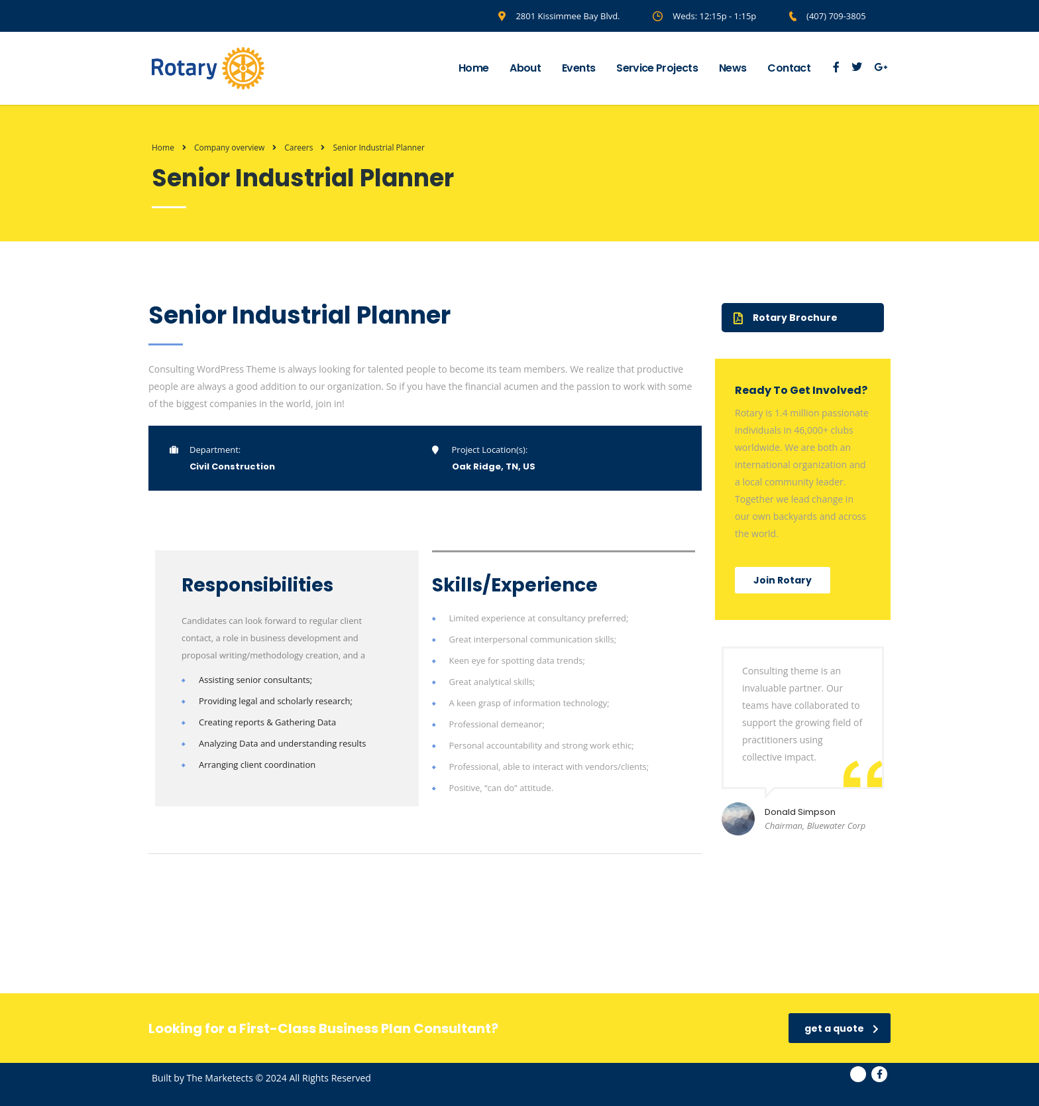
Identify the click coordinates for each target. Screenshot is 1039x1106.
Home (473, 68)
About (525, 68)
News (732, 68)
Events (578, 68)
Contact (788, 68)
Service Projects (657, 68)
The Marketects (220, 1078)
